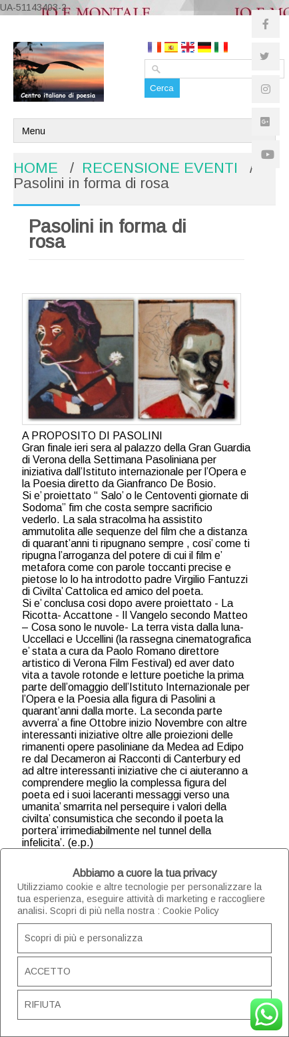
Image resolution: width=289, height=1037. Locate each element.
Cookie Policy (190, 910)
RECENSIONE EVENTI (160, 168)
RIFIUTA (43, 1004)
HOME (35, 168)
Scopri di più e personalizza (84, 938)
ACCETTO (48, 971)
